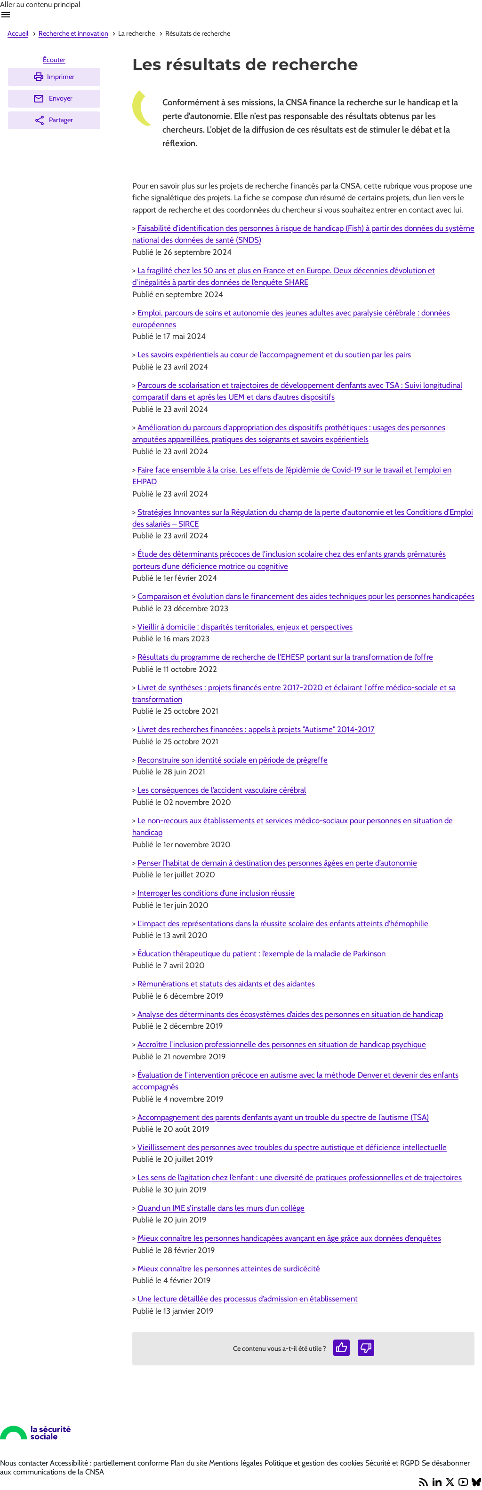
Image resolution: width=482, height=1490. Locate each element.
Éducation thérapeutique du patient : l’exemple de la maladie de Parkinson (261, 953)
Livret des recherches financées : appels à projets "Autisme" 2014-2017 (256, 729)
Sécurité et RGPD (393, 1462)
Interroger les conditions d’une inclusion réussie (216, 893)
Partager (53, 120)
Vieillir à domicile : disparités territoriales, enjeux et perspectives (245, 626)
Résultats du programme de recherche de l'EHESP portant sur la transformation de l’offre (285, 657)
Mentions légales (237, 1462)
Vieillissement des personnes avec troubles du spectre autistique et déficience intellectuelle (292, 1147)
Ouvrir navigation (5, 14)
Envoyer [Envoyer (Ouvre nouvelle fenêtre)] (52, 98)
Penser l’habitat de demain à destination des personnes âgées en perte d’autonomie (277, 862)
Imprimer (53, 76)
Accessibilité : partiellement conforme (110, 1462)
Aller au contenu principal (40, 4)
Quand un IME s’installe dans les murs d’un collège (221, 1208)
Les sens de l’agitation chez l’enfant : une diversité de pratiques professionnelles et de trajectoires (299, 1177)
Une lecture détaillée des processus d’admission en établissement (247, 1298)
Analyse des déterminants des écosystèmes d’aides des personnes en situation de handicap (290, 1014)
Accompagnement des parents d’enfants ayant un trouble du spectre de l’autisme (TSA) (283, 1117)
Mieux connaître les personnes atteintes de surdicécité (228, 1268)
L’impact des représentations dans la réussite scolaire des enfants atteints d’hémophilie (282, 923)
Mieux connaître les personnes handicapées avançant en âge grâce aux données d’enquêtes (289, 1238)
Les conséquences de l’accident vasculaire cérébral (221, 790)
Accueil (18, 33)
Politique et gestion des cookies (315, 1462)
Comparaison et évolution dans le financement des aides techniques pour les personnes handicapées (305, 596)
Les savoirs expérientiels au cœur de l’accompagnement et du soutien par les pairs (274, 354)
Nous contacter (25, 1462)
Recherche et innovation (73, 33)
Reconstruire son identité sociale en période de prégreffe (232, 760)
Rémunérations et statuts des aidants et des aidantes (226, 983)
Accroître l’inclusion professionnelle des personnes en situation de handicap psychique (281, 1044)
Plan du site (189, 1462)
